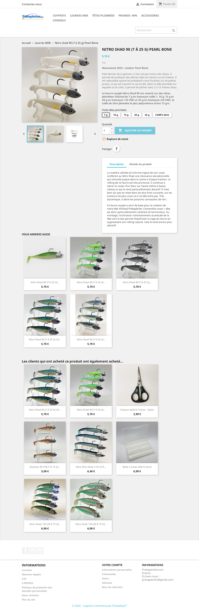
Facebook (25, 550)
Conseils (59, 20)
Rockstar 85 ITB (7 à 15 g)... (45, 466)
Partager (116, 148)
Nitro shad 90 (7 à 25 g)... (45, 282)
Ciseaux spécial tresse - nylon (137, 409)
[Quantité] (106, 130)
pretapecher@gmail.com (157, 579)
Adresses (107, 582)
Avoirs (105, 578)
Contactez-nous (32, 4)
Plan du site (28, 599)
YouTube (33, 550)
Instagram (40, 550)
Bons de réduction (112, 587)
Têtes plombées (103, 15)
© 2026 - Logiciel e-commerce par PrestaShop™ (99, 605)
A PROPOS (27, 583)
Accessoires (150, 15)
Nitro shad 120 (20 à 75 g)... (45, 524)
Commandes (109, 574)
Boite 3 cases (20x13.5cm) (137, 466)
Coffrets (59, 15)
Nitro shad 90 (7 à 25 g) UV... (45, 339)
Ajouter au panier (135, 130)
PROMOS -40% (128, 15)
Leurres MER (79, 15)
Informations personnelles (117, 569)
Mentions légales (31, 574)
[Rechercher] (156, 30)
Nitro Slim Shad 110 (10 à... (91, 466)
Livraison (27, 570)
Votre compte (112, 565)
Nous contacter (30, 595)
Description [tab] (117, 164)
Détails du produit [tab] (140, 164)
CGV (24, 578)
